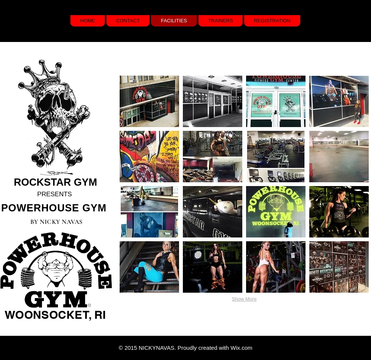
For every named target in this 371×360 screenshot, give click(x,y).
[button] (149, 101)
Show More (244, 299)
